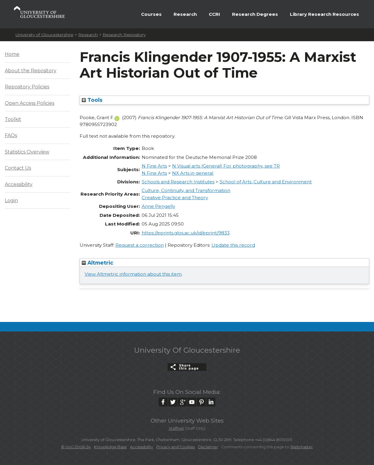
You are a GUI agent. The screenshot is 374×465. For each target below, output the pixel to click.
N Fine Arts (154, 166)
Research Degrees (255, 14)
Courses (151, 14)
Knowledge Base (110, 447)
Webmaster (301, 447)
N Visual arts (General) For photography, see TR (226, 166)
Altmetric (97, 263)
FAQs (11, 135)
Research (185, 14)
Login (11, 200)
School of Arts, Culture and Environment (266, 182)
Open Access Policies (29, 103)
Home (12, 54)
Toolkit (13, 119)
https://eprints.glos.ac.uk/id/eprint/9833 (186, 233)
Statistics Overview (27, 152)
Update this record (233, 245)
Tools (92, 100)
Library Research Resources (324, 14)
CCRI (214, 14)
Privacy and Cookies (175, 447)
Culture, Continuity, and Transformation (186, 190)
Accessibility (19, 184)
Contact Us (18, 168)
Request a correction (139, 245)
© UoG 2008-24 (76, 447)
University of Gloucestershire (44, 34)
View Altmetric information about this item (133, 274)
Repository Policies (27, 87)
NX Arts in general (192, 173)
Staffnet (176, 428)
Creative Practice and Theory (175, 197)
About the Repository (30, 70)
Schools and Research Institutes (178, 182)
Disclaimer (208, 447)
